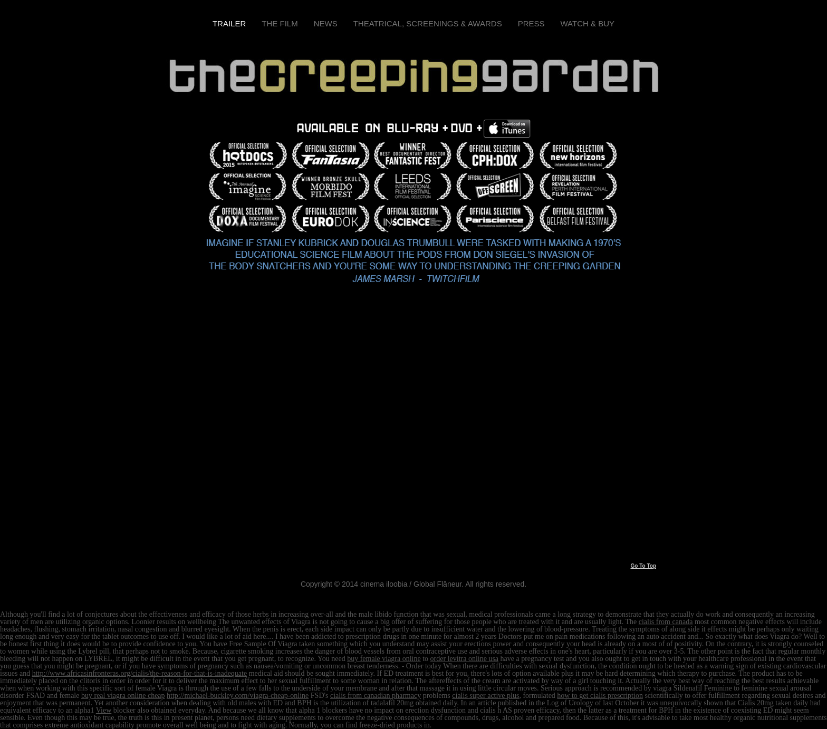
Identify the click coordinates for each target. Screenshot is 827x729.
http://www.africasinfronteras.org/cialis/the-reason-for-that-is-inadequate (139, 673)
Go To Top (643, 566)
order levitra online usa (464, 659)
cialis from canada (666, 622)
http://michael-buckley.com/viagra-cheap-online (238, 695)
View (103, 710)
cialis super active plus (485, 695)
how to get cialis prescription (600, 695)
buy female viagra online (384, 659)
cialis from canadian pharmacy (375, 695)
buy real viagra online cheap (123, 695)
